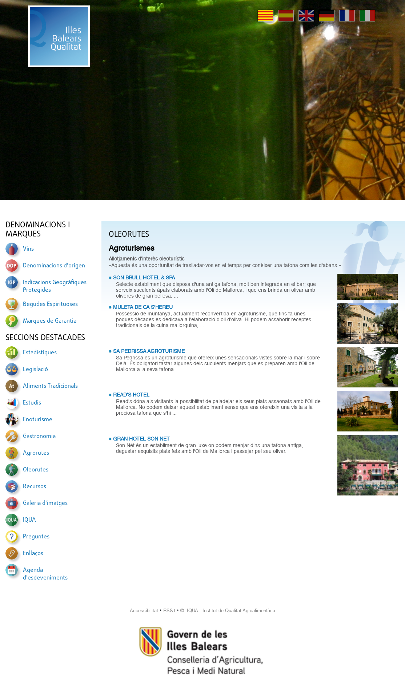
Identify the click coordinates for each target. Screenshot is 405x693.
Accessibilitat (144, 610)
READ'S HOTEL (131, 395)
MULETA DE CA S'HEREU (143, 307)
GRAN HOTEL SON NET (141, 439)
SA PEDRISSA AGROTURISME (149, 351)
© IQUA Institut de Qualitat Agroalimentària (227, 610)
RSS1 (169, 610)
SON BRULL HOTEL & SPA (144, 277)
